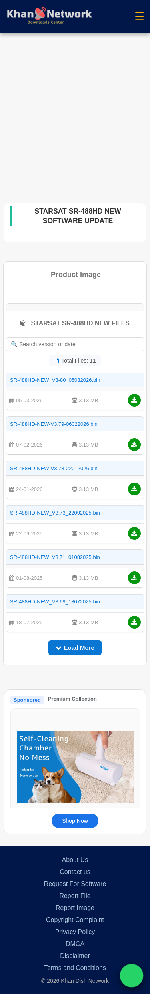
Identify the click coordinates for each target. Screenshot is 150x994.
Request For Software (75, 883)
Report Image (75, 907)
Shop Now (75, 821)
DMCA (75, 943)
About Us (75, 859)
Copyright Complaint (75, 919)
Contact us (75, 871)
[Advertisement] (75, 112)
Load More (75, 647)
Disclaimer (75, 955)
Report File (74, 895)
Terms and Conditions (75, 967)
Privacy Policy (75, 931)
